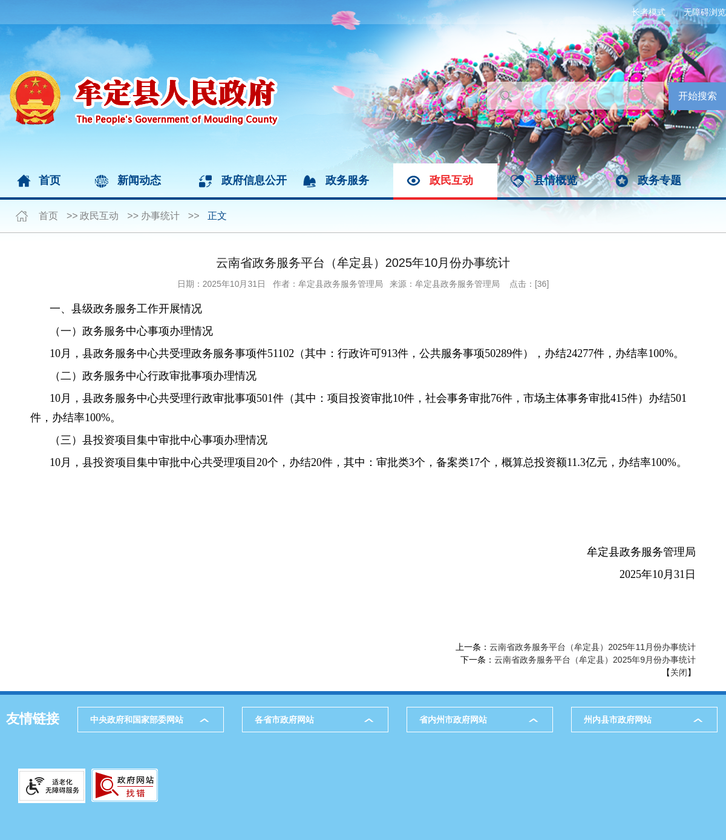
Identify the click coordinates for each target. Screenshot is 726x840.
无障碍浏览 (705, 12)
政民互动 (451, 180)
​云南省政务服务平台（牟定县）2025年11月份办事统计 (592, 647)
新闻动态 (139, 180)
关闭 (678, 672)
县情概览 (555, 180)
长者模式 (649, 12)
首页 (49, 180)
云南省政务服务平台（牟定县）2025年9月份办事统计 (595, 659)
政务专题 (659, 180)
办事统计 (160, 216)
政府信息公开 (254, 180)
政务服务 (347, 180)
